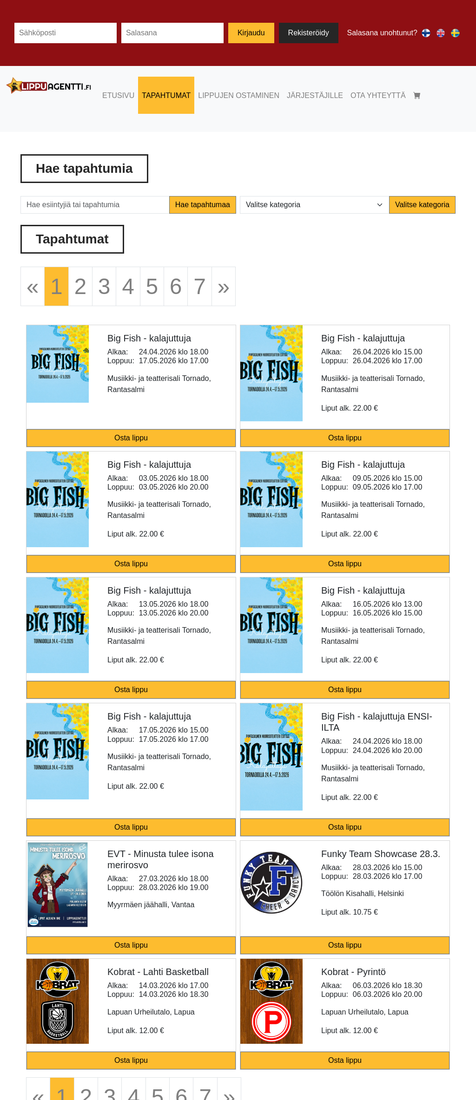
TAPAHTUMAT (166, 95)
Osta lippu (131, 438)
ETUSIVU (118, 95)
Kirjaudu (251, 33)
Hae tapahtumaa (202, 205)
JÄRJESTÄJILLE (315, 95)
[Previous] (32, 286)
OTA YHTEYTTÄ (378, 95)
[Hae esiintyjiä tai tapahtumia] (95, 205)
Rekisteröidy (308, 33)
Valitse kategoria (422, 205)
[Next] (224, 286)
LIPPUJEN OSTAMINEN (238, 95)
